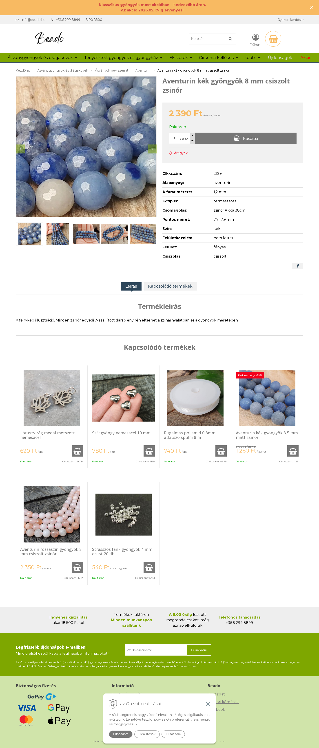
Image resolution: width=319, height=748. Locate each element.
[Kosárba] (246, 138)
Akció (306, 57)
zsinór (184, 138)
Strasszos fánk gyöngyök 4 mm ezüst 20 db (122, 551)
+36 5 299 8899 (68, 20)
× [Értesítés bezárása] (311, 7)
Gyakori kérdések (290, 20)
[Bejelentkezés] (255, 39)
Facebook (216, 709)
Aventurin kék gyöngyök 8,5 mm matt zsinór (267, 435)
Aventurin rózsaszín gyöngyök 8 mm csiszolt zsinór (51, 551)
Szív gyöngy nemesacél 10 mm (121, 432)
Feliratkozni (198, 650)
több (252, 57)
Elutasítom (173, 734)
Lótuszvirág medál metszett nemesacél (47, 435)
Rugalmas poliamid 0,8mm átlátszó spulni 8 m (189, 435)
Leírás (131, 286)
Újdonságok (280, 57)
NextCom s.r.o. (216, 741)
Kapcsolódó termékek (170, 286)
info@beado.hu (33, 20)
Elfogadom (120, 734)
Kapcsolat (216, 694)
